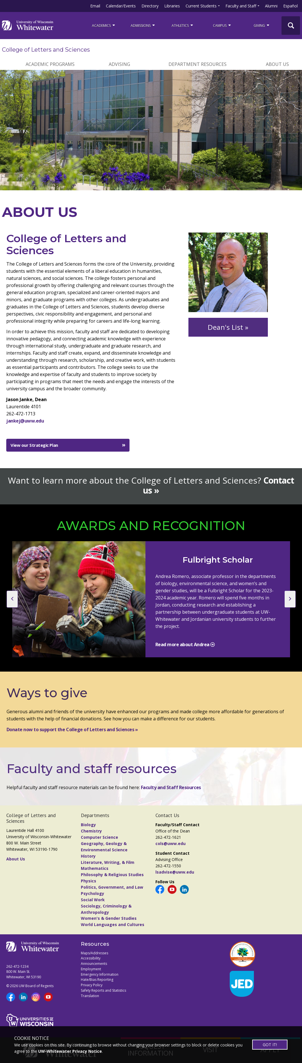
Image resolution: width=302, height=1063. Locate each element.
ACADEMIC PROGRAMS (50, 64)
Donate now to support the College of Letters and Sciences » (72, 729)
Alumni (271, 6)
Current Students (201, 6)
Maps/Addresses (94, 953)
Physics (88, 881)
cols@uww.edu (170, 843)
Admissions (143, 25)
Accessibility (90, 958)
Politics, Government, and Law (112, 887)
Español (290, 6)
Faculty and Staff (240, 6)
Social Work (93, 899)
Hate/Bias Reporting (97, 979)
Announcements (94, 963)
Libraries (172, 6)
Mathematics (94, 868)
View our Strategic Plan (34, 445)
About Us (15, 859)
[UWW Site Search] (291, 25)
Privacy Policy (91, 985)
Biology (88, 824)
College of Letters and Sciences (46, 49)
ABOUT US (277, 64)
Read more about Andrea (183, 644)
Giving (262, 25)
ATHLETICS (183, 25)
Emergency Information (99, 974)
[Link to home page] (27, 25)
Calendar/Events (121, 6)
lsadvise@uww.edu (174, 872)
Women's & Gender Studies (109, 918)
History (88, 856)
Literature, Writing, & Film (107, 862)
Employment (91, 969)
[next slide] (290, 599)
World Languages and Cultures (112, 924)
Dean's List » (228, 327)
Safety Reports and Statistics (103, 990)
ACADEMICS (104, 25)
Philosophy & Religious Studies (112, 874)
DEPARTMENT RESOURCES (198, 64)
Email (95, 6)
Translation (90, 995)
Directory (150, 6)
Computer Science (99, 837)
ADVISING (119, 64)
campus (222, 25)
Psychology (92, 893)
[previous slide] (12, 599)
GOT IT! (270, 1044)
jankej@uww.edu (25, 421)
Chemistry (91, 831)
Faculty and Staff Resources (171, 787)
